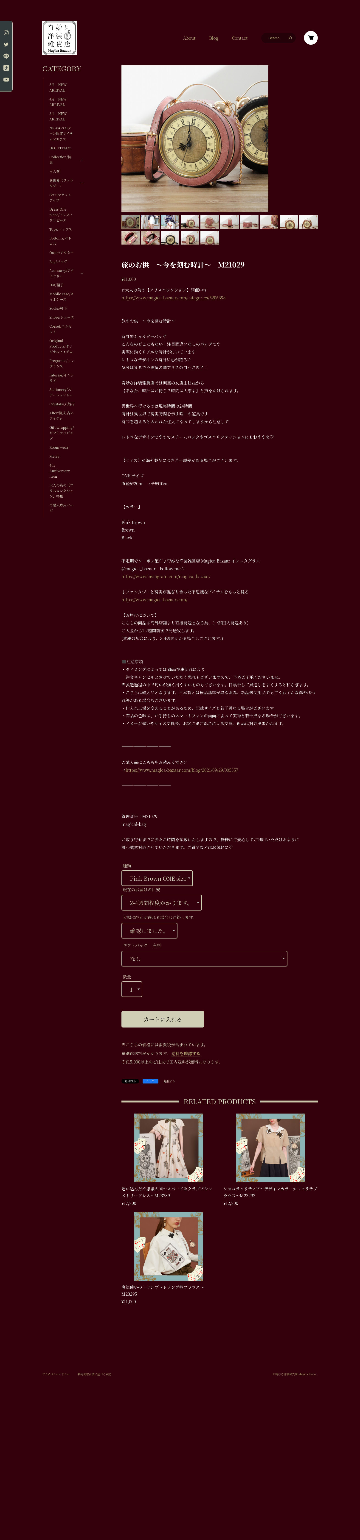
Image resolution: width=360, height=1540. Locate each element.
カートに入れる (162, 1019)
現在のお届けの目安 (141, 889)
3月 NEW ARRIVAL (58, 116)
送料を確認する (186, 1053)
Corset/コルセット (60, 329)
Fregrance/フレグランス (61, 363)
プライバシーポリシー (56, 1374)
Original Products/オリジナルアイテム (61, 346)
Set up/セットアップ (60, 197)
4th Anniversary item (59, 471)
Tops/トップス (60, 229)
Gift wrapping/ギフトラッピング (61, 433)
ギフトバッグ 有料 (142, 945)
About (189, 38)
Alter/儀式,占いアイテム (61, 415)
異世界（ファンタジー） (61, 183)
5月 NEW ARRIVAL (58, 87)
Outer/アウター (61, 252)
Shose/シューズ (61, 317)
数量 (127, 977)
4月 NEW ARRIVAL (58, 102)
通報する (169, 1081)
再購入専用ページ (61, 508)
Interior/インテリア (61, 378)
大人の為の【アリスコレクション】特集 (61, 490)
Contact (240, 38)
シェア (150, 1081)
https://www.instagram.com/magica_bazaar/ (165, 576)
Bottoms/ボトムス (60, 241)
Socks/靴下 (58, 308)
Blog (213, 38)
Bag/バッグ (58, 261)
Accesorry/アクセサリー (61, 273)
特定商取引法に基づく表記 (94, 1374)
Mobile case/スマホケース (61, 296)
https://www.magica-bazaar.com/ (154, 599)
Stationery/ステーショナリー (61, 392)
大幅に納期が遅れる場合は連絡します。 (160, 917)
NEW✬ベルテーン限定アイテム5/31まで (61, 133)
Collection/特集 (60, 159)
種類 (127, 866)
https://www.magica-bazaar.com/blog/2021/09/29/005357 (182, 770)
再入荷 (54, 171)
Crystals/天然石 (61, 403)
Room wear (58, 447)
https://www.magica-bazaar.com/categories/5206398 (173, 298)
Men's (54, 456)
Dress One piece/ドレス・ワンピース (61, 215)
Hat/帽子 (56, 284)
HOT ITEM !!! (60, 147)
